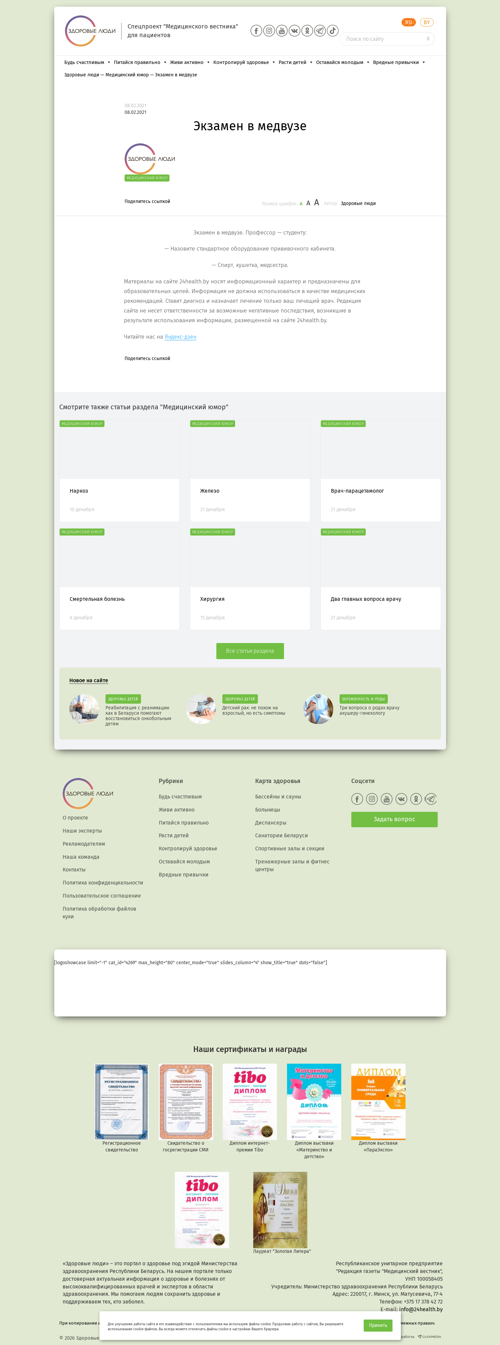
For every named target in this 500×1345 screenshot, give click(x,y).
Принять (378, 1325)
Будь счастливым (87, 62)
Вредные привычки (399, 62)
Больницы (267, 809)
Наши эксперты (82, 831)
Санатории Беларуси (281, 835)
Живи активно (190, 62)
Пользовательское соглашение (102, 896)
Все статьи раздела (250, 651)
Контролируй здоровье (244, 62)
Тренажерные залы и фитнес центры (292, 865)
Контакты (74, 869)
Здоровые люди (358, 203)
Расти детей (296, 62)
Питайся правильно (140, 62)
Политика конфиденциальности (103, 882)
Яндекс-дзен (180, 337)
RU (408, 22)
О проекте (75, 818)
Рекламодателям (84, 844)
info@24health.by (421, 1309)
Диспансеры (271, 823)
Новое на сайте (88, 680)
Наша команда (81, 857)
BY (427, 22)
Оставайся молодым (343, 62)
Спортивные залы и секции (290, 848)
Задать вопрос (394, 819)
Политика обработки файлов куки (99, 913)
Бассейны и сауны (278, 796)
